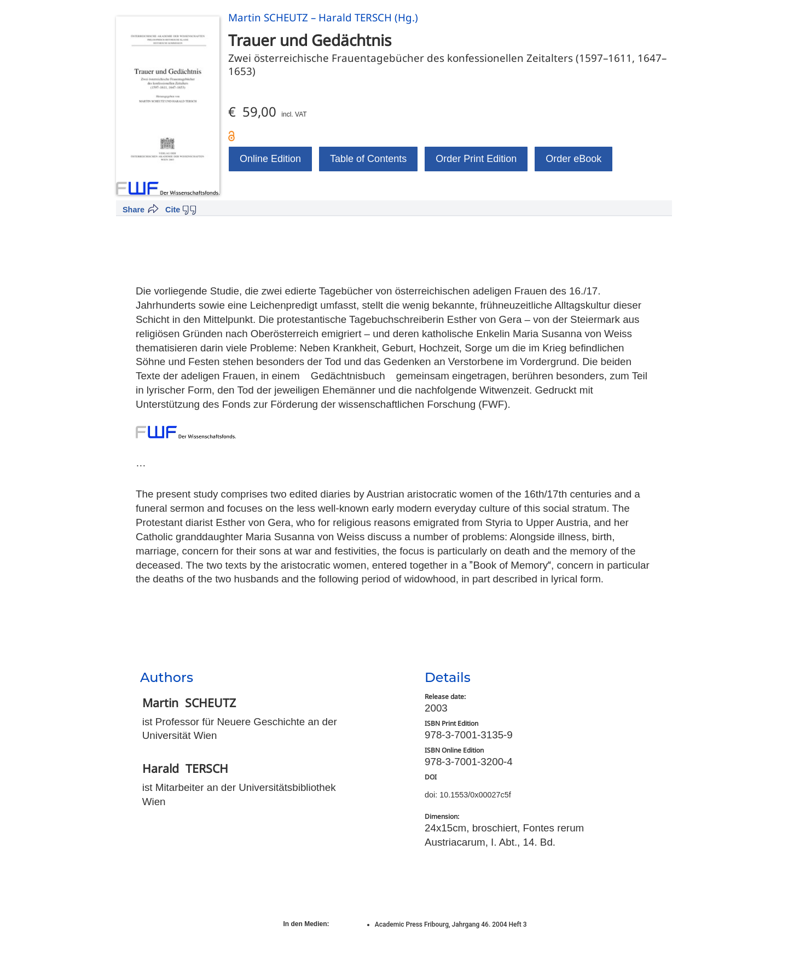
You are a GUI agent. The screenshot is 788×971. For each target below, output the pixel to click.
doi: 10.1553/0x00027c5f (468, 794)
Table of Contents (368, 158)
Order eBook (573, 158)
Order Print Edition (476, 158)
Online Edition (270, 158)
